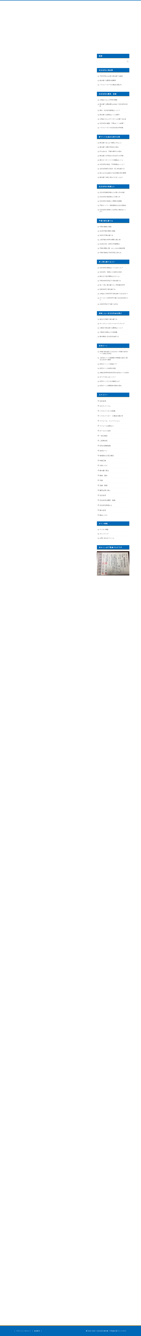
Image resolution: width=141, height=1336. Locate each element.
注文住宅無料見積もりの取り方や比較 (112, 192)
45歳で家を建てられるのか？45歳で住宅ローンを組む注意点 (114, 352)
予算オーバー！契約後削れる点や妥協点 (113, 205)
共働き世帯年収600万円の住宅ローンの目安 (114, 372)
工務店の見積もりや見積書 (108, 332)
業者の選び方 (64, 46)
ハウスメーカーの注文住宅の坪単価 (111, 127)
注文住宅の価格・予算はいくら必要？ (112, 123)
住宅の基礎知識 (105, 446)
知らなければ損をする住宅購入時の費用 (113, 173)
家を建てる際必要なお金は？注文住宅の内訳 (114, 105)
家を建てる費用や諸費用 (108, 80)
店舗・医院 (103, 485)
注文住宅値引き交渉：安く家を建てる (112, 168)
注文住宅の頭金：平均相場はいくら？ (112, 164)
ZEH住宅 (103, 401)
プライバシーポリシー (23, 1331)
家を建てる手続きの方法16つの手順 (111, 155)
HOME (22, 46)
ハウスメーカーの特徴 (107, 411)
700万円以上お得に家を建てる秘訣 (111, 76)
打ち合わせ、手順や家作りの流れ (111, 151)
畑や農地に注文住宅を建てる (109, 336)
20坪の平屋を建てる (106, 235)
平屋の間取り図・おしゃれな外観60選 (112, 248)
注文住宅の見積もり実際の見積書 (111, 201)
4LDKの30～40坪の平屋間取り (110, 244)
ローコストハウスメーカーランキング (112, 323)
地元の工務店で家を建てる (108, 319)
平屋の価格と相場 (105, 226)
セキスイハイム (105, 406)
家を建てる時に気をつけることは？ (111, 177)
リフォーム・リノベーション (110, 421)
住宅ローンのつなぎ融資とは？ (110, 381)
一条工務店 (103, 436)
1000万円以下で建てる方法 (109, 304)
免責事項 (37, 1331)
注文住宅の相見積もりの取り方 (110, 196)
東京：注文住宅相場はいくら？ (110, 110)
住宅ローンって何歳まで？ (108, 364)
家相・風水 (15, 54)
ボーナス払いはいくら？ (108, 377)
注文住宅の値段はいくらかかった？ (111, 267)
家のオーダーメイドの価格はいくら (111, 160)
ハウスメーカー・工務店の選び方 (111, 416)
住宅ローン (103, 451)
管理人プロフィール (43, 46)
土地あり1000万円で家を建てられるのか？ (114, 293)
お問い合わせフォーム (107, 538)
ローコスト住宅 (105, 431)
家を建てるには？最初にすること (111, 143)
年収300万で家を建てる (108, 289)
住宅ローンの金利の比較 (108, 368)
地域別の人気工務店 (107, 455)
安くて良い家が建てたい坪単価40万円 (112, 285)
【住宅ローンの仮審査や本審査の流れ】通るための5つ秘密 (114, 358)
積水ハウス (103, 515)
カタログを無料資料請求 (86, 46)
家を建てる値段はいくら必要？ (110, 114)
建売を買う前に (105, 490)
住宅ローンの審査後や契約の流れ (111, 385)
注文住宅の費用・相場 (107, 500)
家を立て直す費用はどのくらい (110, 276)
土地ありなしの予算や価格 (108, 100)
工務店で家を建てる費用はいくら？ (111, 328)
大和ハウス (103, 465)
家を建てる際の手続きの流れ (109, 147)
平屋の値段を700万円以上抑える (110, 252)
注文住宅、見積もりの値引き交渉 (111, 272)
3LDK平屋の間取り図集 (107, 231)
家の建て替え (104, 470)
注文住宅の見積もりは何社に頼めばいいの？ (113, 210)
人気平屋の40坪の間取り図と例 (110, 239)
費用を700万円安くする (107, 46)
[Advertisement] (70, 28)
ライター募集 (104, 529)
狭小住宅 (103, 510)
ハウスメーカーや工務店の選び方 (111, 84)
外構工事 (103, 460)
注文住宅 (103, 495)
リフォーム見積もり (107, 426)
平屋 (101, 480)
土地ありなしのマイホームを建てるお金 (113, 119)
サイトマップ (104, 534)
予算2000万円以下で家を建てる (110, 280)
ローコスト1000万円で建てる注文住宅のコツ (114, 299)
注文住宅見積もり (106, 505)
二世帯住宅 (103, 441)
